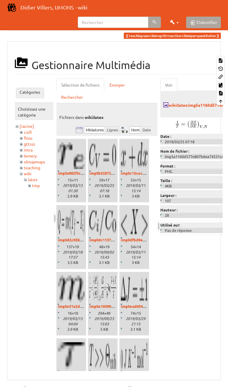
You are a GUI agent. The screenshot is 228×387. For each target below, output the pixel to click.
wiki (27, 173)
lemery (30, 155)
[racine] (27, 126)
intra (28, 149)
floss (28, 138)
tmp (36, 185)
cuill (28, 132)
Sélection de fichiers (80, 84)
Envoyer (117, 84)
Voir (168, 84)
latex (32, 179)
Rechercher (72, 97)
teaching (32, 167)
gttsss (29, 143)
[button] (174, 22)
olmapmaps (34, 161)
